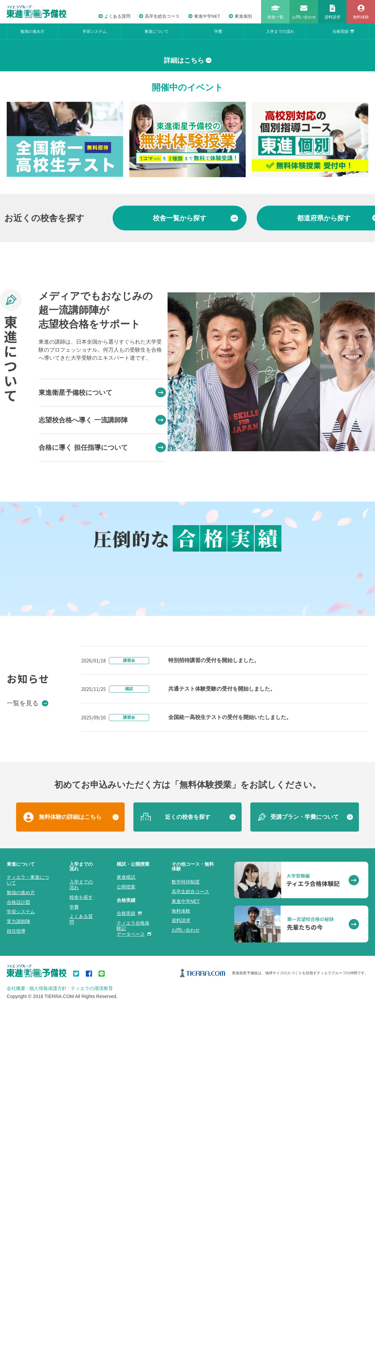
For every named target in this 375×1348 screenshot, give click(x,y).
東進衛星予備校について (102, 514)
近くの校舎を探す (187, 1201)
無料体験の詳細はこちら (70, 1201)
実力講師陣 (18, 1305)
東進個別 (240, 16)
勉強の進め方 (32, 31)
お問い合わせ (186, 1314)
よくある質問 (114, 16)
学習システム (94, 31)
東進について (156, 31)
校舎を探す (81, 1281)
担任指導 (16, 1315)
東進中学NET (204, 16)
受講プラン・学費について (304, 1201)
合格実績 (343, 31)
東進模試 (126, 1261)
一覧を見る (27, 1087)
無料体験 (181, 1295)
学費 (218, 31)
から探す (195, 340)
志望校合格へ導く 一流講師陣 (102, 542)
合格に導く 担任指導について (102, 569)
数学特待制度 (186, 1266)
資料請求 (181, 1305)
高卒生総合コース (159, 16)
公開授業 (126, 1271)
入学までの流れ (280, 31)
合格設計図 (18, 1286)
